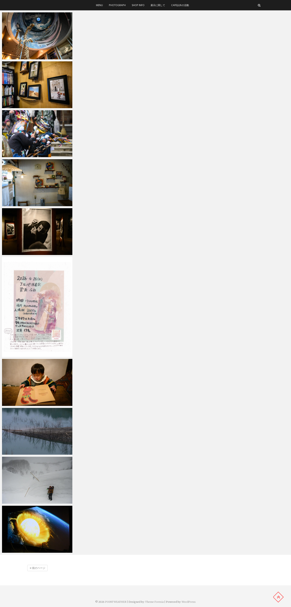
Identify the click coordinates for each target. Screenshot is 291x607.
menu (99, 5)
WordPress (189, 601)
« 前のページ (37, 568)
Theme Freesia (154, 601)
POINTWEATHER (115, 601)
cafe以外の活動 (180, 5)
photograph (117, 5)
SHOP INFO (138, 5)
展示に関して (158, 5)
